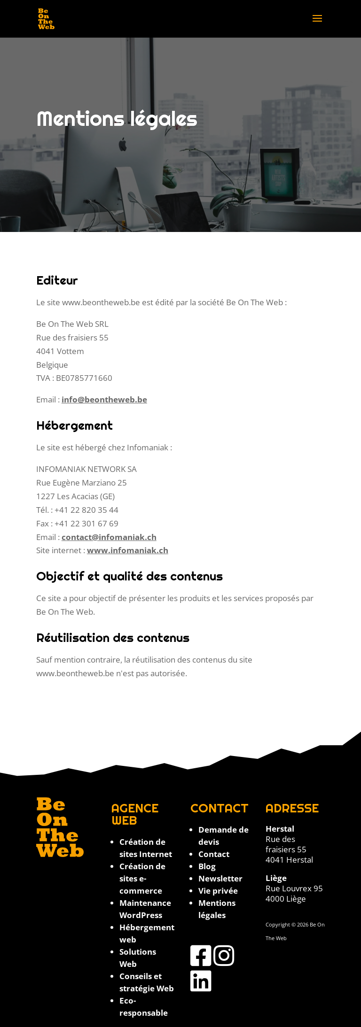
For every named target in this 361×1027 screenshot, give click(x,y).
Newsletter (220, 878)
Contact (213, 854)
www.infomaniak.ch (127, 550)
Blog (207, 866)
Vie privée (218, 890)
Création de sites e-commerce (142, 878)
